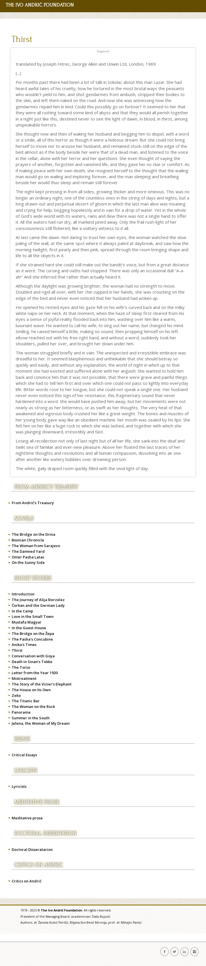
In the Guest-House (29, 627)
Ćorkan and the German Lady (38, 605)
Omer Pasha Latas (28, 557)
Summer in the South (31, 717)
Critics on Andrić (26, 881)
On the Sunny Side (28, 562)
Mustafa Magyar (27, 622)
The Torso (21, 667)
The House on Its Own (31, 689)
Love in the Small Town (33, 616)
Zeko (16, 695)
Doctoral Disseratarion (32, 849)
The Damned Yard (28, 551)
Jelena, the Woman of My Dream (41, 723)
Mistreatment (24, 678)
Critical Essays (24, 754)
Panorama (21, 712)
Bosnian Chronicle (28, 540)
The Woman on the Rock (33, 706)
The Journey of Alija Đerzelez (38, 599)
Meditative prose (27, 817)
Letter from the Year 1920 (35, 672)
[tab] (103, 51)
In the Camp (22, 611)
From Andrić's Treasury (33, 502)
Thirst (21, 39)
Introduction (23, 594)
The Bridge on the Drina (33, 534)
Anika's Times (24, 644)
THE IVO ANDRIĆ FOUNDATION (40, 5)
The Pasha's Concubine (32, 639)
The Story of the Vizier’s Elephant (42, 684)
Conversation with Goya (33, 655)
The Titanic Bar (26, 700)
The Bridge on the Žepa (33, 633)
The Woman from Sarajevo (36, 545)
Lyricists (19, 786)
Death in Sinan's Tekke (32, 661)
